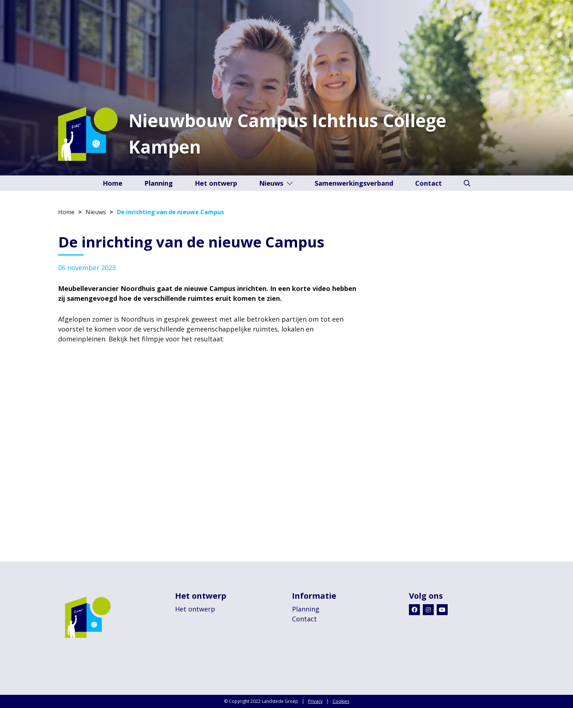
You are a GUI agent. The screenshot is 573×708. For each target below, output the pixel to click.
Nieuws (276, 183)
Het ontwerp (216, 183)
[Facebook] (414, 609)
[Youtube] (442, 609)
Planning (158, 183)
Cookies (341, 701)
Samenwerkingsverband (354, 183)
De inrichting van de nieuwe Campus (170, 212)
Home (112, 183)
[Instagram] (428, 609)
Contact (428, 183)
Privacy (315, 701)
